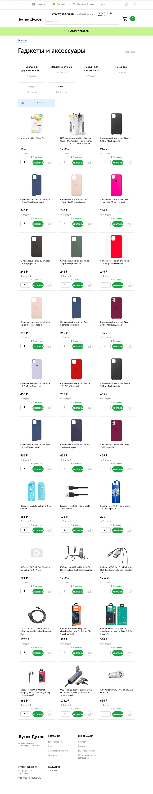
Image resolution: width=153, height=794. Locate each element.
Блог (50, 746)
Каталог (82, 742)
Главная (22, 40)
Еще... (104, 5)
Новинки (40, 4)
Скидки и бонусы (85, 4)
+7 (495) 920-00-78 (63, 14)
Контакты (52, 755)
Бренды (82, 746)
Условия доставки (86, 751)
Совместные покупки (58, 751)
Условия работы (55, 742)
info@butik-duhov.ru (85, 14)
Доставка (61, 4)
